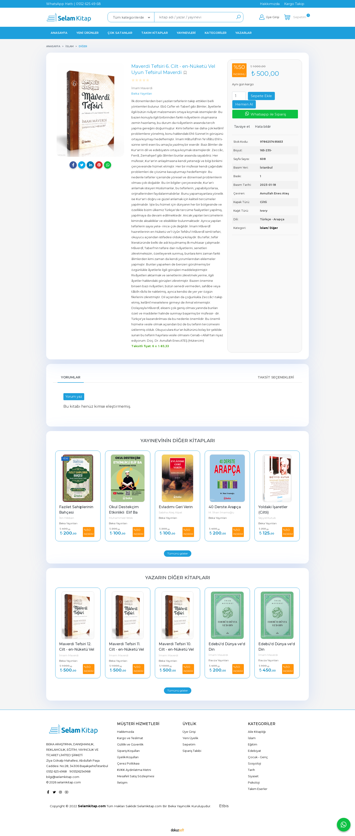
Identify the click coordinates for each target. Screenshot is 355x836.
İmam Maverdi (69, 655)
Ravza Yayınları (219, 660)
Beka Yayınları (68, 523)
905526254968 (80, 771)
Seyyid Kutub (267, 518)
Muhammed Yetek (121, 518)
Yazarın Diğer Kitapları (177, 577)
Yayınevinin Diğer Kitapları (177, 440)
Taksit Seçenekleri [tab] (276, 377)
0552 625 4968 (56, 771)
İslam (264, 228)
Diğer (274, 228)
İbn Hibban (66, 518)
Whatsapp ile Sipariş (265, 113)
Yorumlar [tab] (70, 377)
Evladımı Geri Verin (176, 507)
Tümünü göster (177, 553)
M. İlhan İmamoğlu (221, 512)
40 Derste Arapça (225, 507)
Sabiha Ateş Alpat (170, 512)
